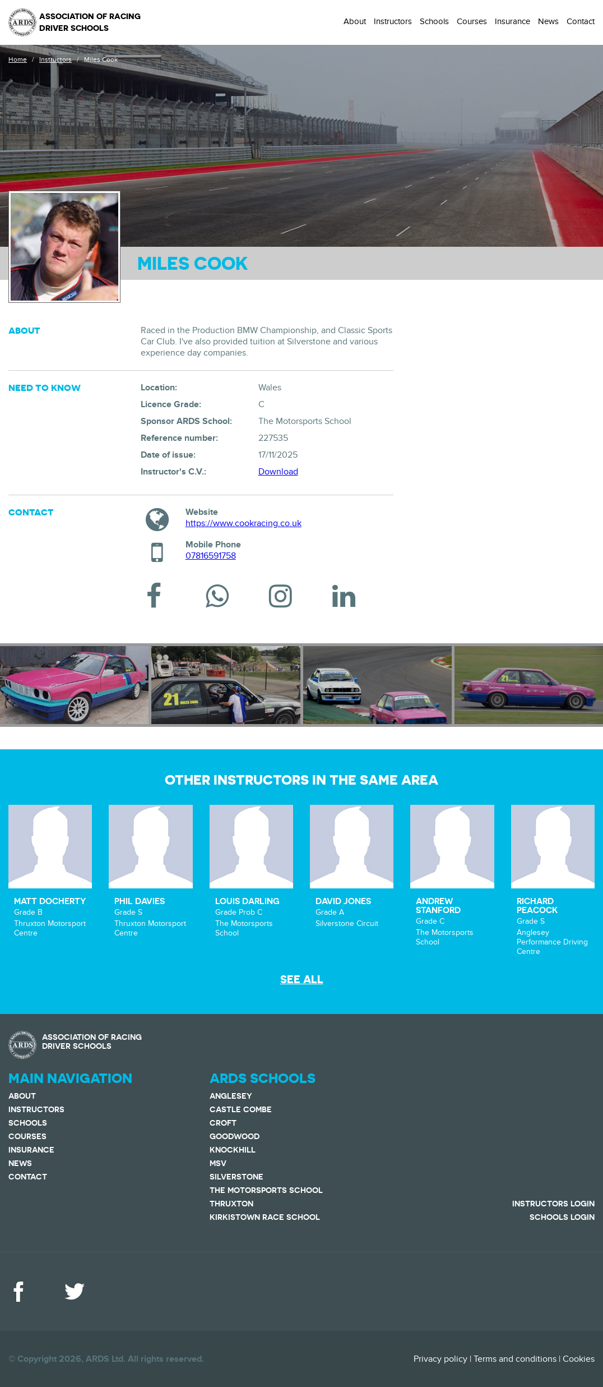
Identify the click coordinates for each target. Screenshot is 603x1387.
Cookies (579, 1359)
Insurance (512, 21)
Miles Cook (101, 59)
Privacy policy (440, 1359)
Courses (472, 21)
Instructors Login (553, 1203)
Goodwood (234, 1136)
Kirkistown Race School (265, 1217)
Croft (223, 1122)
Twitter (74, 1291)
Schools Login (562, 1217)
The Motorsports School (266, 1190)
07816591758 (210, 555)
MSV (218, 1163)
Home (17, 59)
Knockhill (233, 1149)
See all (301, 979)
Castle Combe (241, 1109)
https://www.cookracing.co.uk (243, 523)
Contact (581, 21)
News (548, 21)
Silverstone (236, 1176)
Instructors (393, 21)
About (355, 21)
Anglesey (231, 1095)
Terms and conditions (515, 1359)
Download (278, 471)
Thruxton (231, 1203)
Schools (434, 21)
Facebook (18, 1291)
